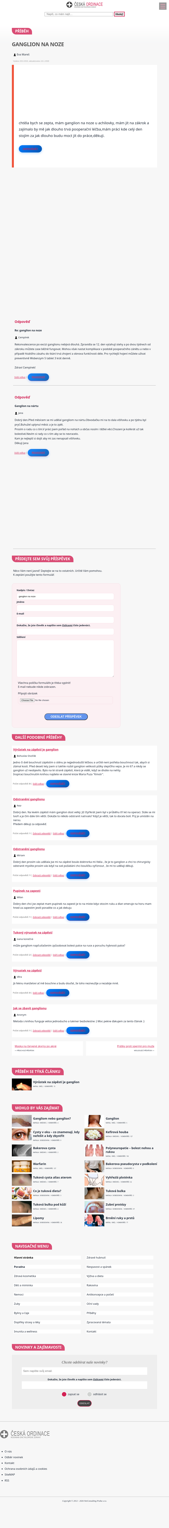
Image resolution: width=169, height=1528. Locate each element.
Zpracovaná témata (99, 1322)
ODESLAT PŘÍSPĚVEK (66, 716)
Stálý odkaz (20, 377)
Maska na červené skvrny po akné (35, 1046)
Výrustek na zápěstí (27, 970)
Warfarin (39, 1164)
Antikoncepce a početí (100, 1294)
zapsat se (73, 1394)
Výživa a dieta (95, 1276)
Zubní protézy (116, 1204)
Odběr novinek (14, 1457)
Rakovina (92, 1285)
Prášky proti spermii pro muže (135, 1046)
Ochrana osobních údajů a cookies (26, 1469)
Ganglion (112, 1118)
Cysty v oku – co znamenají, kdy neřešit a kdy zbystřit (56, 1134)
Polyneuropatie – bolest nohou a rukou (129, 1150)
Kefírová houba (117, 1132)
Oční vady (93, 1304)
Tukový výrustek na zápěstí (32, 932)
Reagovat (38, 377)
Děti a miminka (23, 1285)
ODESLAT (84, 1403)
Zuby (17, 1304)
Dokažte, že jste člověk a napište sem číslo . (53, 625)
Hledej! (119, 14)
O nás (8, 1451)
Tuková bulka (115, 1191)
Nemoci (19, 1294)
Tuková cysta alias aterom (52, 1177)
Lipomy (38, 1218)
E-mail (20, 613)
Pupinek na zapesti (26, 891)
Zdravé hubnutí (96, 1257)
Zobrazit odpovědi (42, 833)
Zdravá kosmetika (25, 1276)
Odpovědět (30, 149)
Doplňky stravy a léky (27, 1322)
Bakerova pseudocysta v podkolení (131, 1164)
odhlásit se (99, 1394)
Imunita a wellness (25, 1331)
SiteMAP (10, 1474)
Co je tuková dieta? (47, 1191)
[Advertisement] (85, 88)
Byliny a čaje (21, 1313)
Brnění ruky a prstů (120, 1218)
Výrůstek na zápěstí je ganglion (35, 749)
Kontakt (91, 1331)
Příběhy (91, 1313)
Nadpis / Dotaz (25, 590)
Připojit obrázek (27, 693)
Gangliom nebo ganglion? (52, 1118)
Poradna (19, 1267)
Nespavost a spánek (99, 1267)
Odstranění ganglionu (29, 799)
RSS (7, 1480)
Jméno (20, 601)
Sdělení (21, 637)
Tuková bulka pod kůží (49, 1204)
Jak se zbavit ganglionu (30, 1008)
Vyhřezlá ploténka (119, 1177)
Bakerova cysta (44, 1148)
